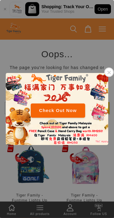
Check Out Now (58, 110)
